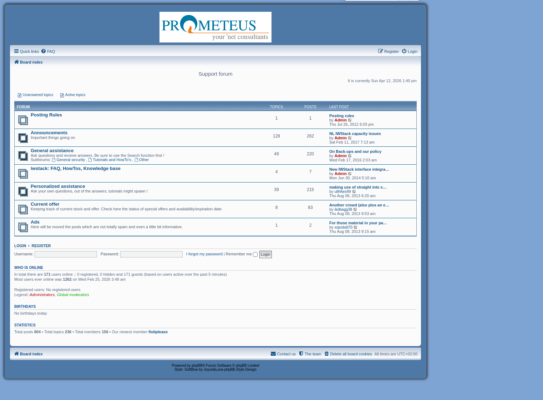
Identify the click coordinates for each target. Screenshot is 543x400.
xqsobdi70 (343, 227)
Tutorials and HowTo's (110, 160)
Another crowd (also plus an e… (359, 205)
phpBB (197, 366)
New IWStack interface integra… (359, 169)
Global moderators (73, 294)
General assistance (52, 150)
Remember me (242, 254)
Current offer (45, 204)
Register (41, 246)
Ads (35, 222)
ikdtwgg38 (343, 209)
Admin (341, 120)
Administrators (42, 294)
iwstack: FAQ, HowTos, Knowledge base (76, 168)
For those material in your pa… (358, 223)
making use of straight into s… (358, 187)
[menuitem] (48, 51)
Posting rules (341, 116)
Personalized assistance (58, 186)
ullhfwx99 (343, 191)
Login (20, 246)
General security (69, 160)
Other (142, 160)
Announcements (49, 132)
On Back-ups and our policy (355, 151)
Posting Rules (46, 115)
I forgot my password (204, 254)
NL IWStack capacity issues (355, 133)
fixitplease (158, 332)
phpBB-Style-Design (240, 369)
